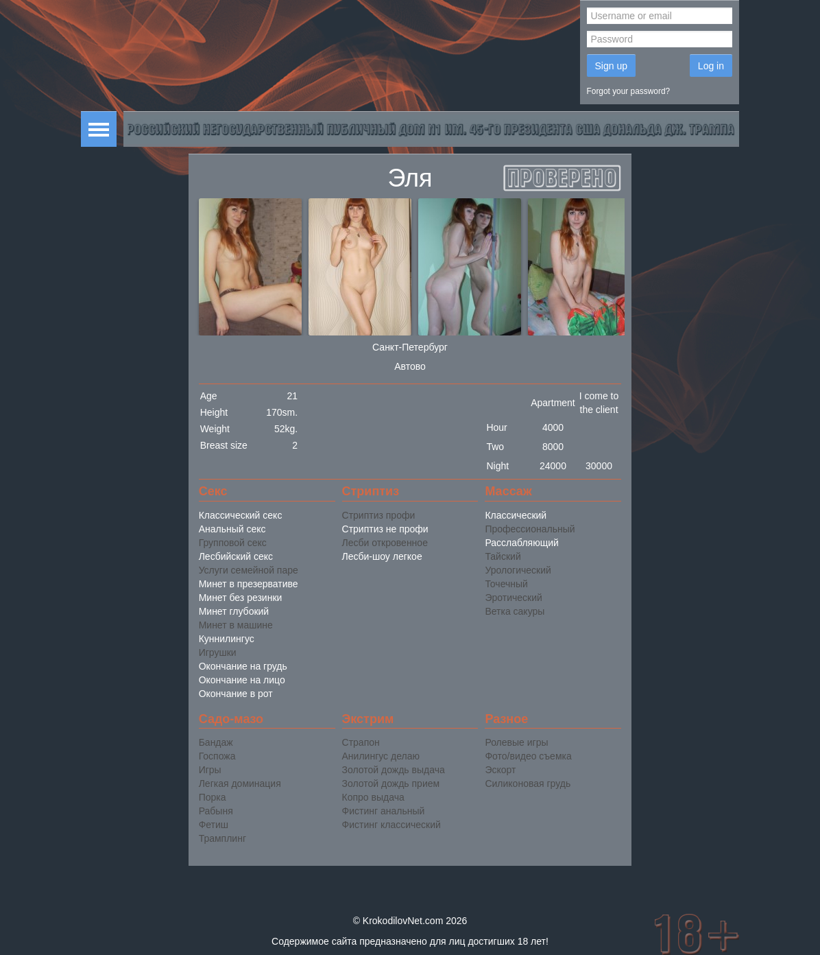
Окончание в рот (236, 693)
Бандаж (216, 742)
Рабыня (216, 810)
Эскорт (500, 769)
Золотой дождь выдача (393, 769)
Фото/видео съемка (528, 756)
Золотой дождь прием (391, 783)
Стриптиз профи (378, 515)
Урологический (518, 570)
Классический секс (240, 515)
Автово (410, 366)
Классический (515, 515)
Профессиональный (530, 528)
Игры (210, 769)
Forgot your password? (629, 91)
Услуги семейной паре (248, 570)
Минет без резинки (240, 597)
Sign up (611, 65)
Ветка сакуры (514, 611)
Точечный (506, 583)
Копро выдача (373, 797)
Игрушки (218, 652)
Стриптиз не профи (385, 528)
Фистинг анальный (383, 810)
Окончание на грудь (243, 666)
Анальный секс (232, 528)
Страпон (361, 742)
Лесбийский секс (236, 556)
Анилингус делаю (381, 756)
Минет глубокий (234, 611)
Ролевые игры (516, 742)
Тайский (502, 556)
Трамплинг (222, 838)
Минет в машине (236, 625)
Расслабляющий (521, 542)
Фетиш (213, 824)
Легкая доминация (240, 783)
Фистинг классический (391, 824)
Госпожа (217, 756)
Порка (212, 797)
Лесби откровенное (385, 542)
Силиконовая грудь (527, 783)
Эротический (513, 597)
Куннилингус (226, 638)
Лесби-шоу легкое (382, 556)
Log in (711, 65)
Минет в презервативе (248, 583)
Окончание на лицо (242, 679)
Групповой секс (233, 542)
